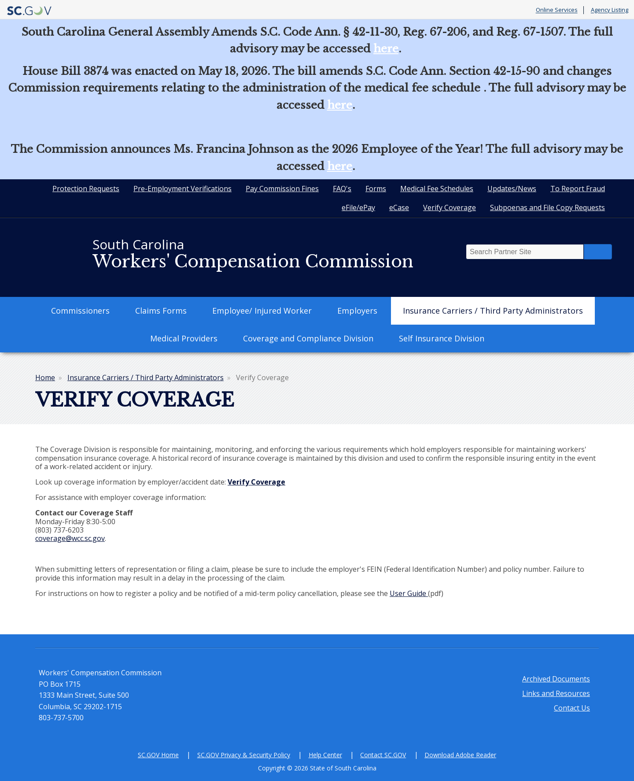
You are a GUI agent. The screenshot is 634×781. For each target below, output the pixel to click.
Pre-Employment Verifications (182, 188)
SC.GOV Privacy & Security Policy (243, 755)
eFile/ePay (358, 207)
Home (45, 377)
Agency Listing (609, 10)
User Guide (409, 593)
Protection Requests (85, 188)
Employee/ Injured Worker (262, 310)
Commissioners (80, 310)
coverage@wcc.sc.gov (70, 538)
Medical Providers (183, 338)
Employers (357, 310)
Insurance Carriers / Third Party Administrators (493, 310)
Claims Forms (161, 310)
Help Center (325, 755)
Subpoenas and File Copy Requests (547, 207)
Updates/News (511, 188)
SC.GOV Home (158, 755)
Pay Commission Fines (282, 188)
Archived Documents (556, 679)
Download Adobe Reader (460, 755)
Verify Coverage (449, 207)
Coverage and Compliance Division (308, 338)
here (385, 48)
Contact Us (572, 708)
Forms (375, 188)
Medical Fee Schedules (436, 188)
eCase (399, 207)
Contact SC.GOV (383, 755)
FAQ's (342, 188)
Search (598, 251)
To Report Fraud (577, 188)
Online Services (557, 10)
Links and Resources (556, 693)
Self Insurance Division (441, 338)
